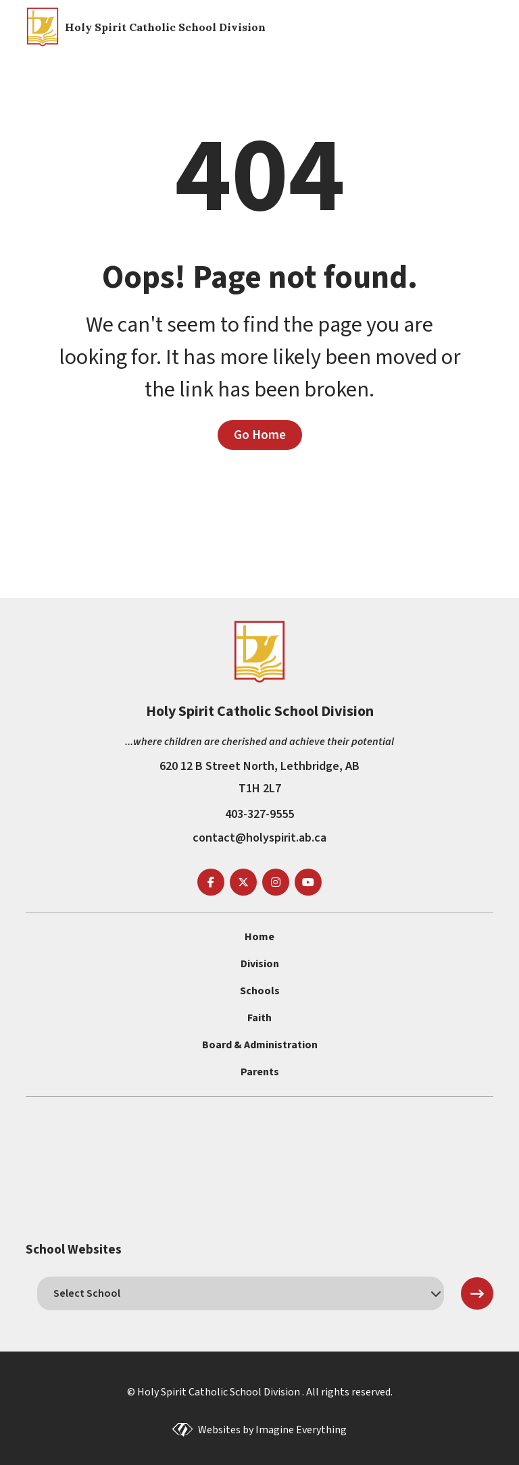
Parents (260, 1071)
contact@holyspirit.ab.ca (259, 837)
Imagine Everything (301, 1429)
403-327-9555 (259, 814)
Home (259, 936)
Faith (259, 1017)
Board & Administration (260, 1044)
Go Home (260, 435)
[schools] (240, 1293)
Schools (260, 990)
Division (260, 963)
